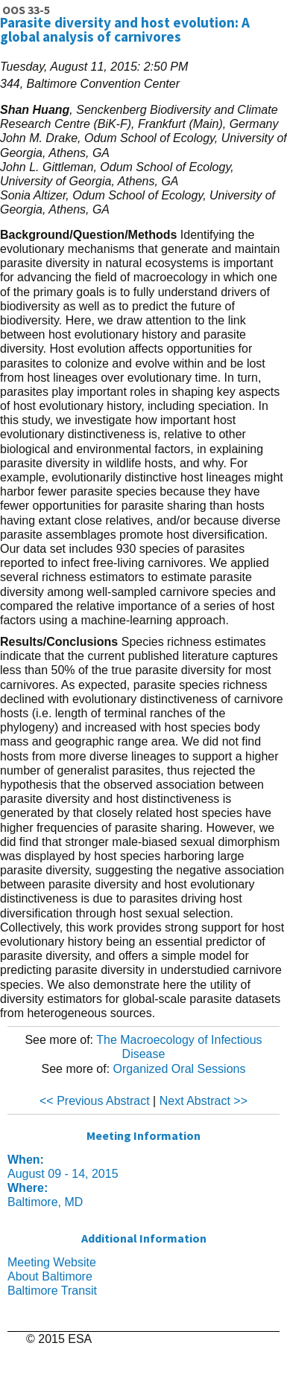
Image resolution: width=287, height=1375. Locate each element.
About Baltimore (49, 1276)
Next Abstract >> (203, 1100)
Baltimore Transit (52, 1290)
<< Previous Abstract (95, 1100)
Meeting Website (51, 1262)
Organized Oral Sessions (179, 1068)
